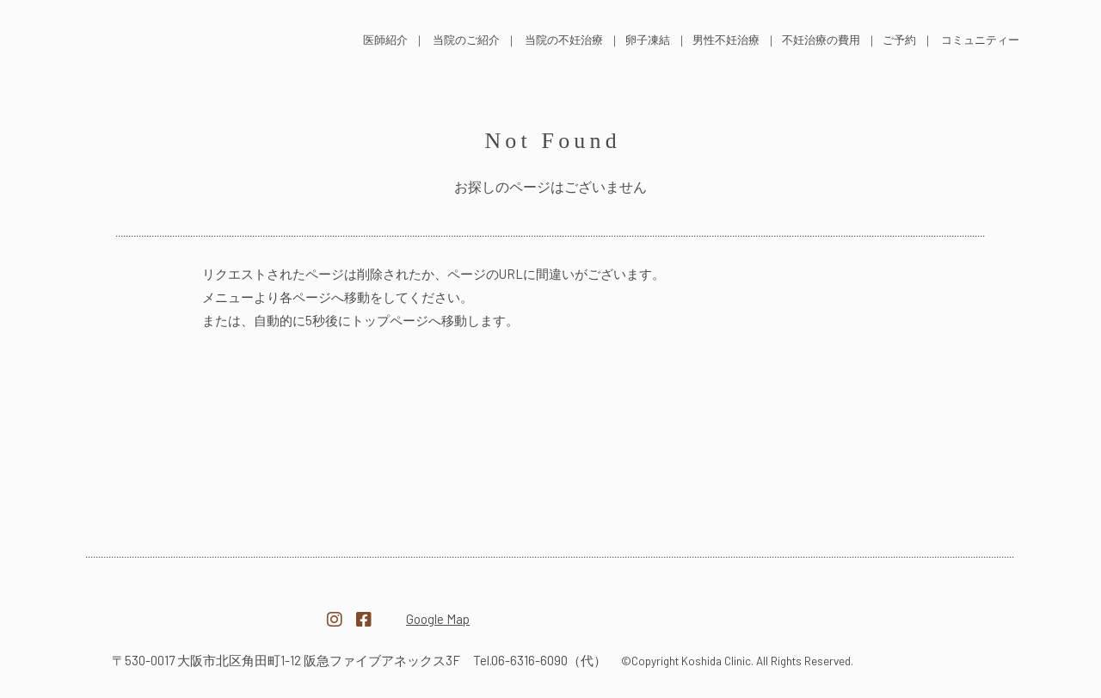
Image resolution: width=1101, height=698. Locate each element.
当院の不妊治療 (564, 39)
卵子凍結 (647, 39)
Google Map (438, 619)
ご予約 (899, 39)
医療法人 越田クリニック (191, 37)
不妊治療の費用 (821, 39)
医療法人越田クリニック (203, 609)
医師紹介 (385, 39)
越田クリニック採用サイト (898, 610)
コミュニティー (980, 39)
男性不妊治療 (726, 39)
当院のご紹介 (466, 39)
